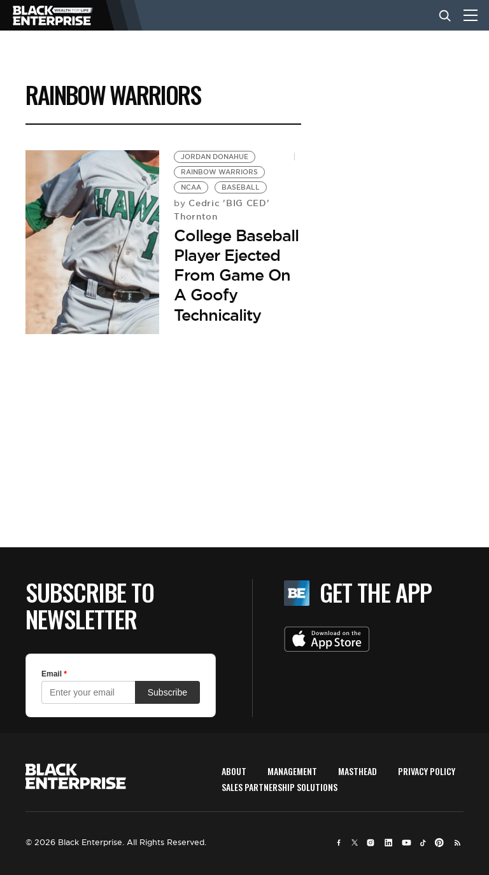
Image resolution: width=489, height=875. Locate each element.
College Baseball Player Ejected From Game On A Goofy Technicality (236, 275)
